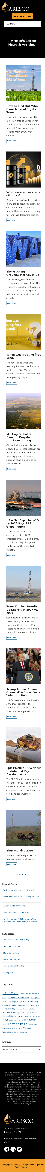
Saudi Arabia (34, 1024)
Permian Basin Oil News (12, 959)
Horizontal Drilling (29, 1009)
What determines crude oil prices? (23, 193)
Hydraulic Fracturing (11, 1012)
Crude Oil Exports (25, 993)
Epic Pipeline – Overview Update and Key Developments (23, 771)
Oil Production (29, 1019)
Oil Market (17, 1020)
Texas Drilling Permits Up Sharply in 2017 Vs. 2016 (22, 610)
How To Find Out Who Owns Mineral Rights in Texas (22, 109)
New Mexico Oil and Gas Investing (16, 940)
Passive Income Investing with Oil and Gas (19, 890)
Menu (11, 24)
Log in (28, 1167)
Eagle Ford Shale (25, 1001)
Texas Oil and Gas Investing (13, 966)
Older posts (23, 874)
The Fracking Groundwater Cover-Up (22, 273)
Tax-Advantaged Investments (12, 1028)
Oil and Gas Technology (32, 1016)
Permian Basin (17, 1024)
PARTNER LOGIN (22, 16)
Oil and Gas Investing (13, 1016)
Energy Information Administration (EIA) (25, 1005)
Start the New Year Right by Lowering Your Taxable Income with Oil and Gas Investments (20, 920)
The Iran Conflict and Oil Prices (15, 906)
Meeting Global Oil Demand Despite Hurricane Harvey (19, 437)
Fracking (19, 1009)
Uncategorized (8, 972)
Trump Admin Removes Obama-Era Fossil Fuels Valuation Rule (23, 692)
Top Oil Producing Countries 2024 (16, 912)
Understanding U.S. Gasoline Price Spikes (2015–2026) (21, 897)
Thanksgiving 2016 (19, 850)
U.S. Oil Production (20, 1032)
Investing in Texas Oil (29, 1012)
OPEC (5, 1024)
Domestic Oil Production (18, 997)
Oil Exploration (8, 1020)
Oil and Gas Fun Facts (11, 953)
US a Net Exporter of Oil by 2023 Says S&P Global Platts (23, 523)
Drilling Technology (9, 1002)
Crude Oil (10, 992)
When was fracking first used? (23, 356)
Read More (11, 141)
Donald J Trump (35, 998)
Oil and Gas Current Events (13, 946)
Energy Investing (9, 1009)
